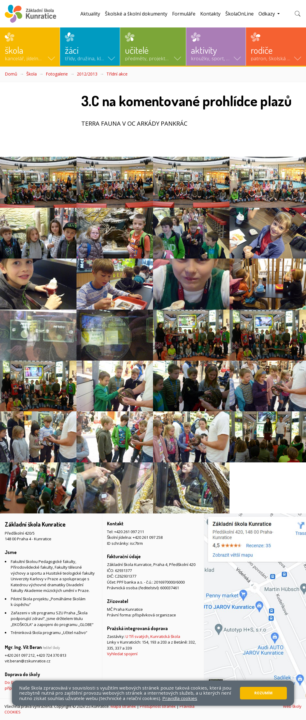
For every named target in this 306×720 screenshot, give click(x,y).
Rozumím (263, 693)
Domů (11, 74)
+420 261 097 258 (148, 537)
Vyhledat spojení (122, 653)
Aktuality (90, 13)
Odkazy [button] (267, 13)
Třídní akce (117, 74)
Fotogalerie (57, 74)
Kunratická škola (165, 636)
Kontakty (210, 13)
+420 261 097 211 (129, 531)
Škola (31, 74)
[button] (30, 46)
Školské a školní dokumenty (136, 13)
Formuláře (183, 13)
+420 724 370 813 (51, 655)
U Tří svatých (137, 636)
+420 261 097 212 (20, 655)
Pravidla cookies (179, 698)
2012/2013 (87, 74)
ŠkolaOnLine (239, 13)
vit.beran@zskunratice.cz (28, 661)
